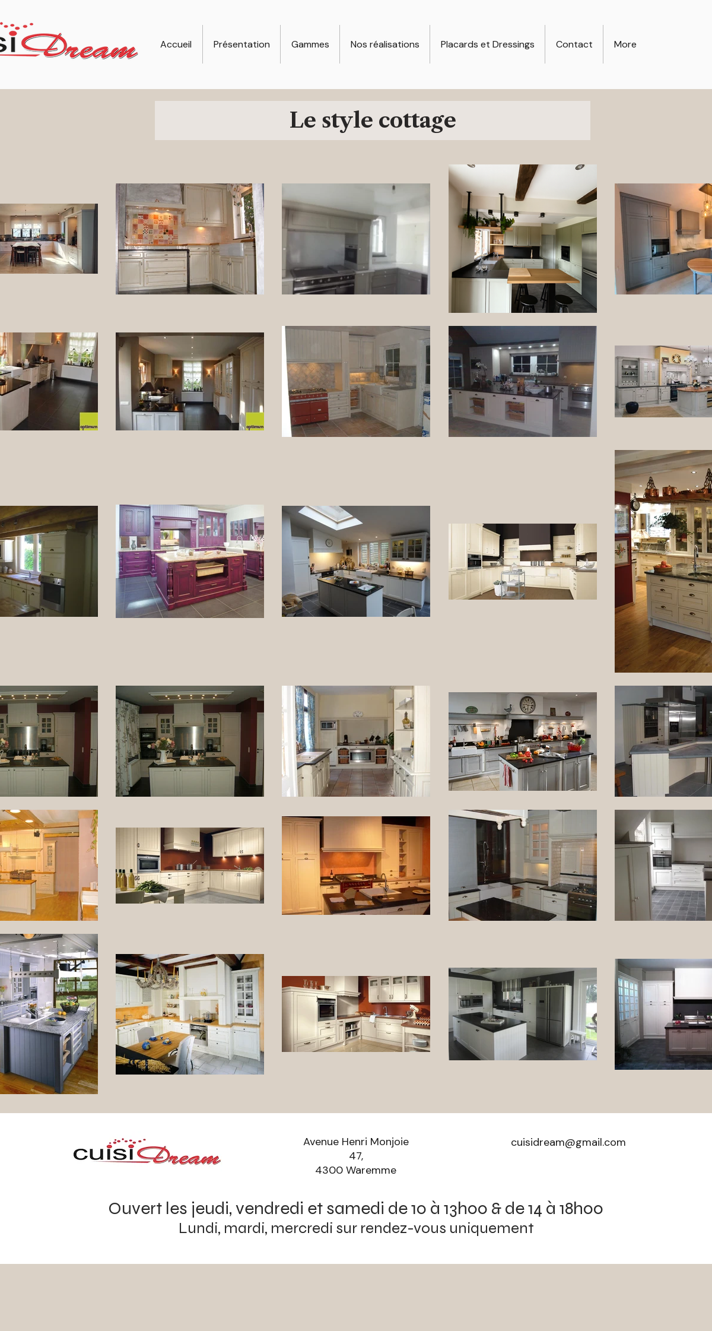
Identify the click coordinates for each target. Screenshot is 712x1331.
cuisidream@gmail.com (568, 1142)
